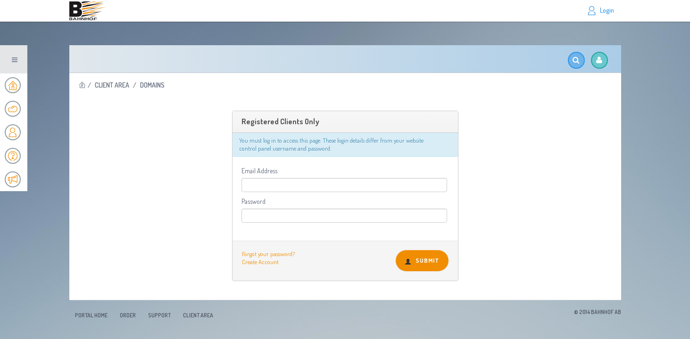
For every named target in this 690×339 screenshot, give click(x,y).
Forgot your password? (268, 254)
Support (159, 315)
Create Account (260, 262)
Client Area (112, 85)
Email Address (259, 171)
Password (253, 201)
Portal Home (91, 315)
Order (128, 315)
